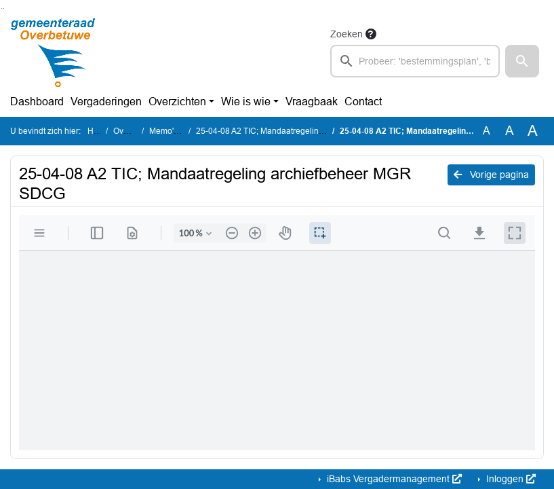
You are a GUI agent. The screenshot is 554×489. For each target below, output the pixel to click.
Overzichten (177, 101)
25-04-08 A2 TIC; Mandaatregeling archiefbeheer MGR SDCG (310, 131)
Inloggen (509, 478)
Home (98, 131)
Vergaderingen (106, 101)
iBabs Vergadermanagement (393, 478)
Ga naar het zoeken (1, 8)
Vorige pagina (491, 174)
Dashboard (37, 101)
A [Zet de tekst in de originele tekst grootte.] (486, 131)
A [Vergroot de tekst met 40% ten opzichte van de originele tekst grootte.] (533, 131)
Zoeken (346, 34)
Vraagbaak (311, 101)
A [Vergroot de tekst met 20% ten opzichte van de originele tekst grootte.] (509, 131)
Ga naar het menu (3, 8)
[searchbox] (415, 61)
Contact (363, 101)
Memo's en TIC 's (180, 131)
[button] (522, 61)
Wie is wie (246, 101)
